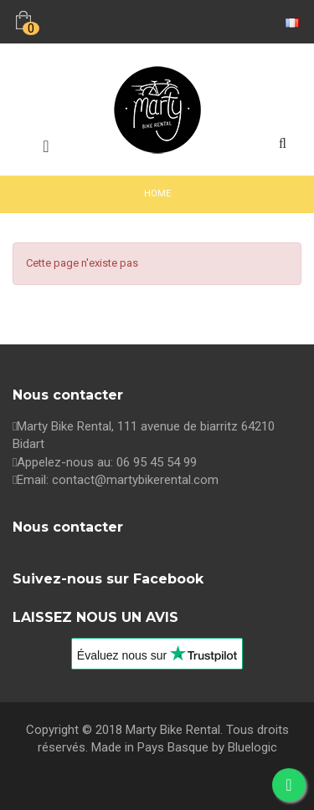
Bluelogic (252, 747)
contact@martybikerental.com (135, 479)
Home (157, 193)
